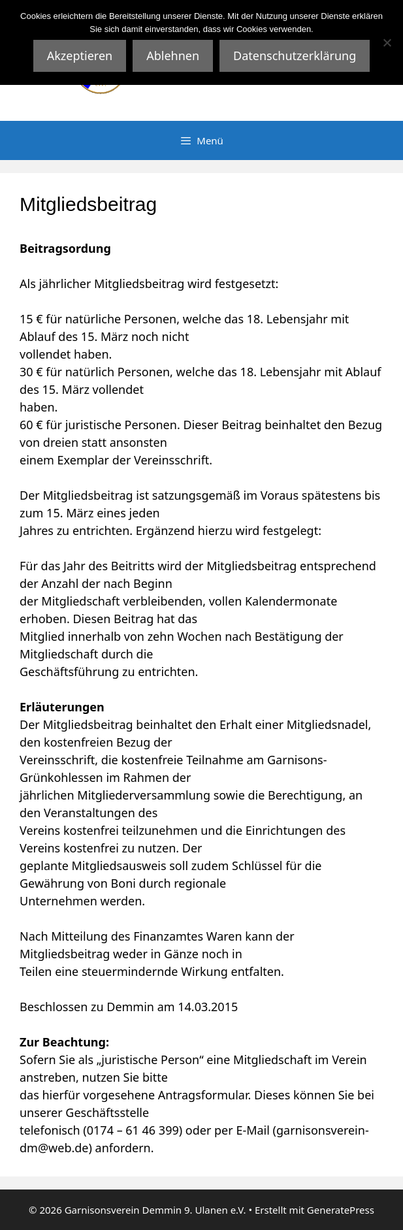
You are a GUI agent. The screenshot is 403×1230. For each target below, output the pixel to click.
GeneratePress (340, 1209)
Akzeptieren (79, 55)
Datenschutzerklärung (294, 55)
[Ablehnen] (386, 42)
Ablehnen (172, 55)
